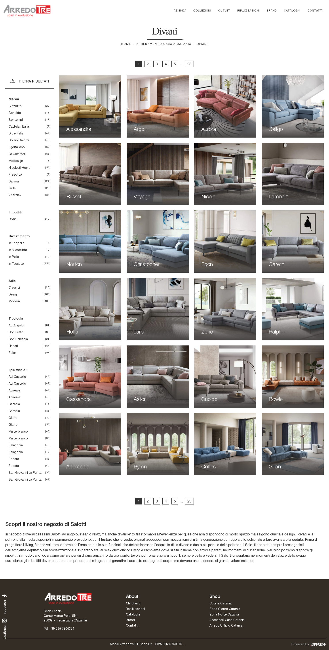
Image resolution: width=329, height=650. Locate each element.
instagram (4, 629)
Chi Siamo (133, 603)
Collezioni (202, 11)
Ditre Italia (16, 133)
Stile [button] (12, 281)
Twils (12, 188)
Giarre (13, 418)
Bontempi (16, 119)
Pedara (14, 459)
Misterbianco (18, 431)
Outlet (224, 11)
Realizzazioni (248, 11)
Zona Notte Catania (224, 614)
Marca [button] (14, 99)
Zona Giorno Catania (224, 609)
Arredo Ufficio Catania (225, 625)
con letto (16, 332)
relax (12, 353)
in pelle (14, 257)
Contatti (315, 11)
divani (13, 219)
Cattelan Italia (19, 126)
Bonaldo (15, 113)
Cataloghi (292, 11)
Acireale (14, 390)
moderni (15, 301)
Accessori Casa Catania (227, 620)
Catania (14, 404)
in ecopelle (16, 243)
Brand (272, 11)
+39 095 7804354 (61, 628)
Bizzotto (15, 106)
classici (14, 287)
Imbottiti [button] (15, 212)
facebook (4, 604)
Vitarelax (15, 195)
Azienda (180, 11)
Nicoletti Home (19, 167)
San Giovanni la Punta (25, 472)
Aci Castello (17, 376)
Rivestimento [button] (19, 236)
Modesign (16, 161)
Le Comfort (17, 154)
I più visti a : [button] (18, 370)
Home (126, 44)
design (14, 294)
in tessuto (16, 263)
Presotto (15, 174)
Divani (202, 44)
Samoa (14, 181)
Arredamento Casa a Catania (164, 44)
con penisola (18, 339)
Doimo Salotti (19, 140)
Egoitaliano (17, 147)
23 (189, 64)
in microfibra (18, 250)
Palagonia (16, 445)
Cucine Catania (220, 603)
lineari (13, 346)
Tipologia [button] (16, 318)
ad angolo (16, 325)
